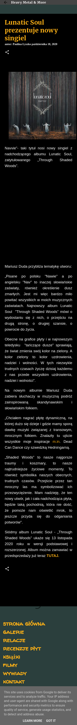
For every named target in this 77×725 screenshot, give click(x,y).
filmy (10, 665)
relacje (14, 640)
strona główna (24, 623)
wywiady (15, 673)
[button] (7, 52)
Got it (51, 721)
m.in (56, 441)
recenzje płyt (22, 648)
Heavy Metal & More (28, 2)
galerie (13, 632)
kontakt (13, 681)
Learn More (32, 721)
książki (11, 656)
